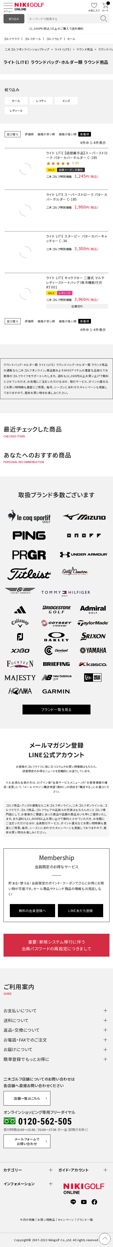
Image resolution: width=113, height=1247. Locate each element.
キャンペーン (66, 1220)
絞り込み (14, 19)
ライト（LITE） (63, 49)
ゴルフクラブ (11, 39)
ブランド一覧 (85, 1220)
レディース (16, 110)
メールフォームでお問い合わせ (27, 1141)
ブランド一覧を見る (56, 709)
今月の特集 (27, 1220)
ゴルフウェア (54, 39)
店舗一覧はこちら (27, 1098)
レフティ (41, 101)
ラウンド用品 (84, 49)
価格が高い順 (67, 134)
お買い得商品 (46, 1220)
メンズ (66, 101)
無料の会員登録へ (32, 910)
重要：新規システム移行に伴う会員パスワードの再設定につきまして (57, 945)
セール (71, 39)
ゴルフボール (32, 39)
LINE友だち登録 (80, 910)
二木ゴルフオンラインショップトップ (27, 49)
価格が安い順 (46, 134)
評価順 (29, 134)
